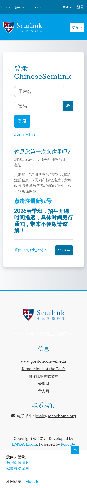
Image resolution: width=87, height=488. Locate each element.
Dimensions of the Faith (44, 368)
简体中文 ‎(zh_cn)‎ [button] (29, 250)
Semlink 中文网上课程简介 (43, 333)
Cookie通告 (64, 252)
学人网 (43, 391)
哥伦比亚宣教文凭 (43, 376)
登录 (80, 7)
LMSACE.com (24, 444)
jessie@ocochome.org (23, 7)
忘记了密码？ (25, 134)
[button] (67, 7)
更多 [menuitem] (75, 27)
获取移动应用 (17, 468)
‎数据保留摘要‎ (17, 462)
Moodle (68, 444)
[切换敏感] (67, 106)
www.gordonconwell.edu (43, 361)
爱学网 (43, 383)
